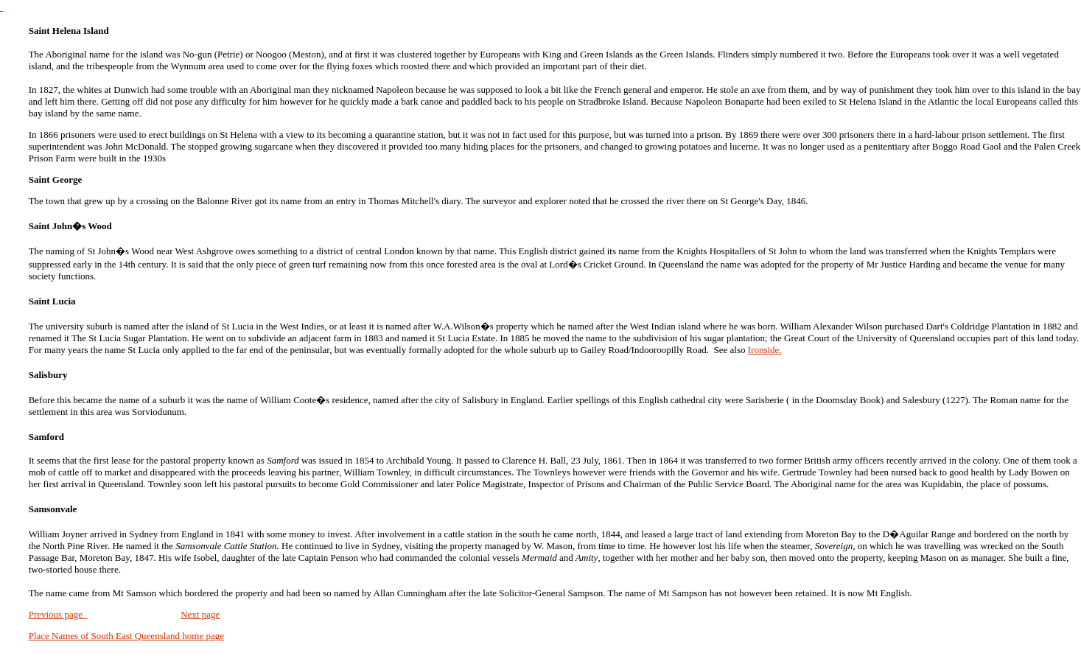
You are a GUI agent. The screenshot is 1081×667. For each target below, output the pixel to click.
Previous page (58, 614)
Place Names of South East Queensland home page (126, 635)
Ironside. (765, 349)
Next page (200, 614)
